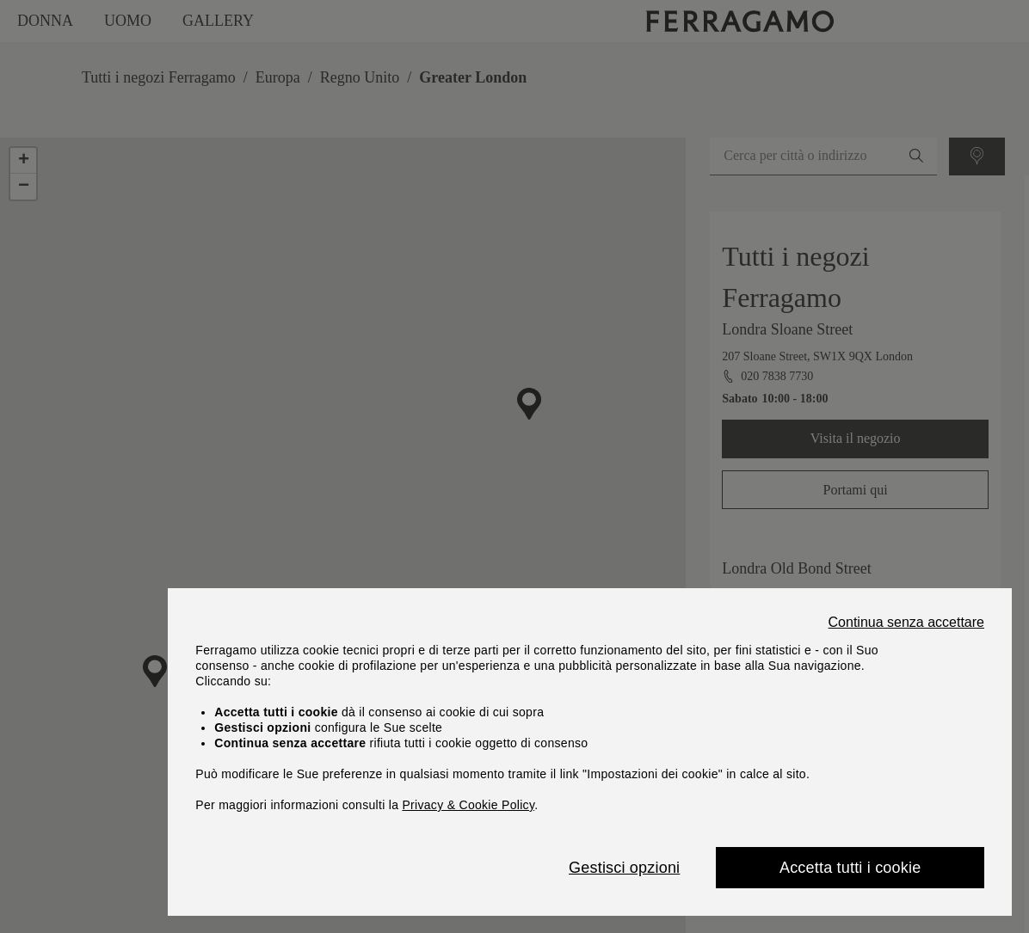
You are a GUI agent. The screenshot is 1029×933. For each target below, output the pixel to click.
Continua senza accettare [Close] (906, 622)
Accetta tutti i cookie (850, 867)
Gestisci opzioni (624, 867)
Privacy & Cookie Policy (468, 805)
